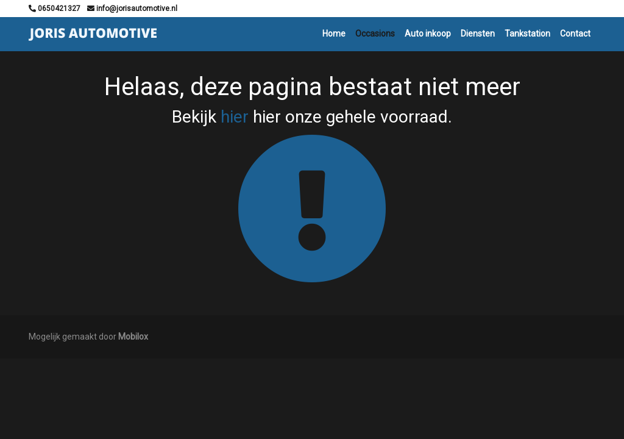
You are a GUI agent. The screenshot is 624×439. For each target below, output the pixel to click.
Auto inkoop (428, 33)
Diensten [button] (478, 33)
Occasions (375, 33)
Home (334, 33)
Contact (575, 33)
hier (235, 117)
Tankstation (527, 33)
